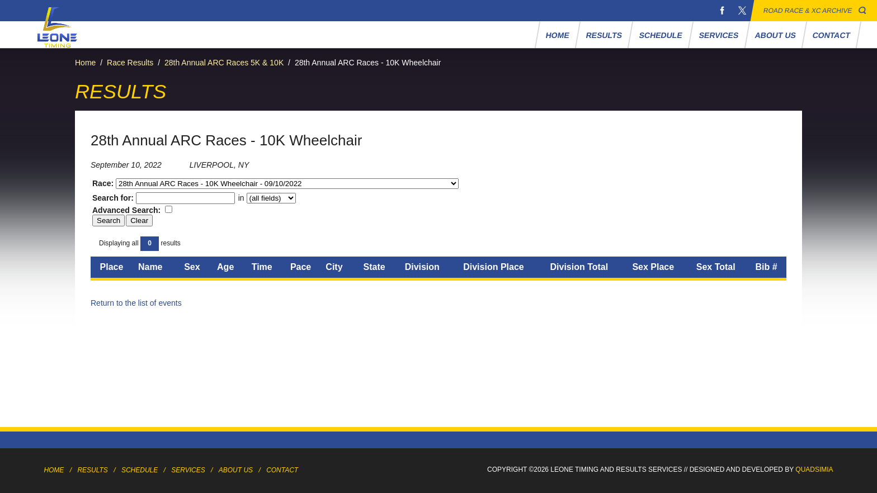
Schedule (660, 35)
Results (604, 35)
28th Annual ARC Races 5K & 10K (224, 62)
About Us (776, 35)
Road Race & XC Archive (808, 11)
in (266, 197)
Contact (831, 35)
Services (718, 35)
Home (557, 35)
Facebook (722, 10)
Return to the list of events (136, 302)
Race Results (130, 62)
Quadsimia (814, 469)
